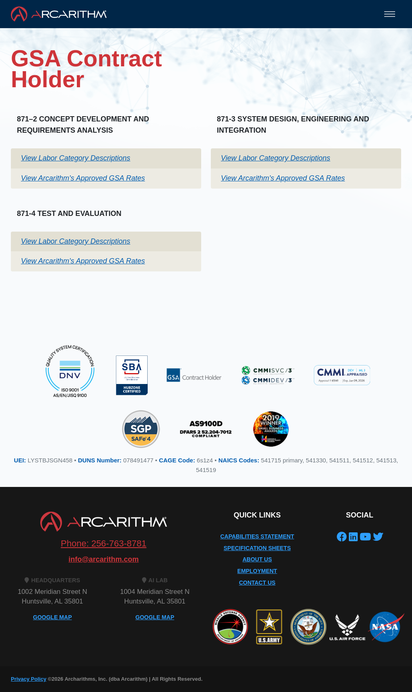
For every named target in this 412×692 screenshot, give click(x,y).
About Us (257, 559)
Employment (257, 571)
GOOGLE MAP (52, 617)
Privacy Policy (28, 679)
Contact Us (257, 582)
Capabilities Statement (257, 536)
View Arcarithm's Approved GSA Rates (83, 178)
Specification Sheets (257, 548)
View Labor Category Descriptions (75, 158)
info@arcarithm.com (103, 559)
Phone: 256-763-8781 (103, 543)
